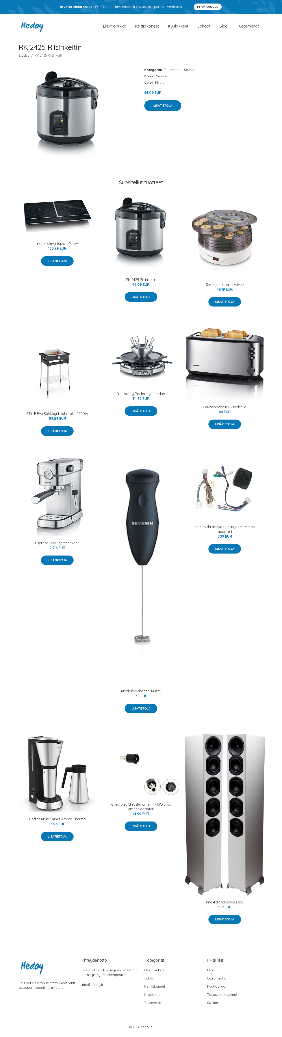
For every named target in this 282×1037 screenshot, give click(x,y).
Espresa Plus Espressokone (57, 545)
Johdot (203, 27)
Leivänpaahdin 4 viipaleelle (224, 409)
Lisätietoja (162, 108)
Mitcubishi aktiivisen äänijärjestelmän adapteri (225, 531)
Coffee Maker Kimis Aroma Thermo (57, 821)
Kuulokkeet (178, 27)
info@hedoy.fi (92, 987)
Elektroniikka (114, 27)
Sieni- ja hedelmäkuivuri (225, 286)
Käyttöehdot (216, 989)
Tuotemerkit (248, 27)
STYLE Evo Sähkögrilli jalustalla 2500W (57, 416)
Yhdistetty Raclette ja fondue (141, 396)
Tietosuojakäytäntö (222, 997)
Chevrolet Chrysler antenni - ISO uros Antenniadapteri (141, 808)
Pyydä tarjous (207, 6)
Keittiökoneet (147, 27)
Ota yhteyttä (216, 981)
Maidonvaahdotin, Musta (141, 693)
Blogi (223, 27)
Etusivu (24, 58)
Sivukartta (215, 1005)
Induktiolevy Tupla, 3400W (57, 246)
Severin (189, 72)
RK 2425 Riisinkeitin (141, 282)
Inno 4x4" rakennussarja (225, 904)
